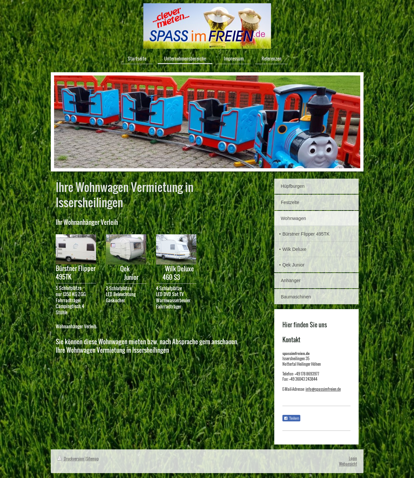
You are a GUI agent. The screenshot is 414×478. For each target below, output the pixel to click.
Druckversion (71, 458)
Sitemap (92, 458)
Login (353, 458)
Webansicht (348, 464)
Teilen (291, 418)
